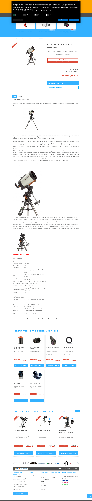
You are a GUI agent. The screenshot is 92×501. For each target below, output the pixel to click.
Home (13, 39)
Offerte (53, 477)
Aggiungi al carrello (20, 365)
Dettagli (15, 96)
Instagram (65, 482)
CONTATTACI (20, 493)
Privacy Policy (44, 475)
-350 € (52, 30)
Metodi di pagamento (43, 484)
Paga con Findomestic (55, 87)
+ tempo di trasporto (62, 64)
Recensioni (20, 96)
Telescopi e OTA (20, 39)
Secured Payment (69, 468)
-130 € (72, 30)
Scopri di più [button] (18, 19)
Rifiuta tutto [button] (63, 19)
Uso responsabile (34, 475)
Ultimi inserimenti (55, 475)
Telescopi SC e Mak (29, 39)
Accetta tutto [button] (74, 19)
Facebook (65, 480)
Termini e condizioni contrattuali (43, 489)
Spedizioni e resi (44, 481)
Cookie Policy (44, 477)
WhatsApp (65, 484)
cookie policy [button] (63, 5)
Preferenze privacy (45, 479)
